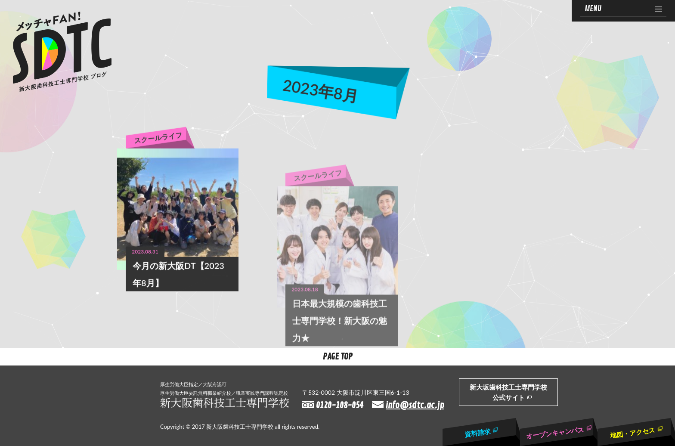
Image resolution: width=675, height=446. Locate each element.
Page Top (338, 356)
